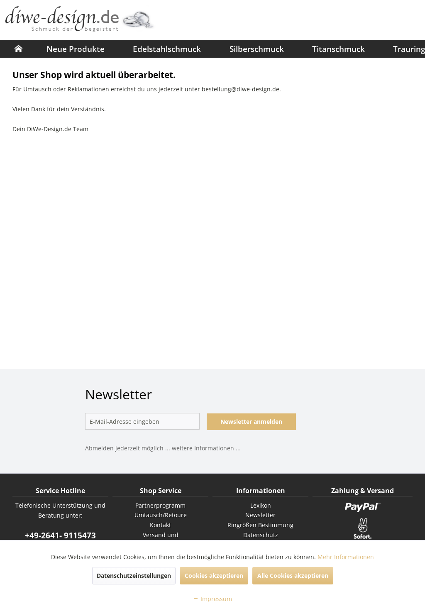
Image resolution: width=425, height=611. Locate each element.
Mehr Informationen (346, 557)
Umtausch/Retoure (160, 515)
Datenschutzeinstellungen (134, 575)
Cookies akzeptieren (214, 575)
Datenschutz (260, 535)
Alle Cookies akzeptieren (292, 575)
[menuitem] (18, 48)
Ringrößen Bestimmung (260, 525)
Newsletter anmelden (251, 421)
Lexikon (260, 505)
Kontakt (160, 525)
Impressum (212, 599)
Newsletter (260, 515)
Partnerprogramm (160, 505)
